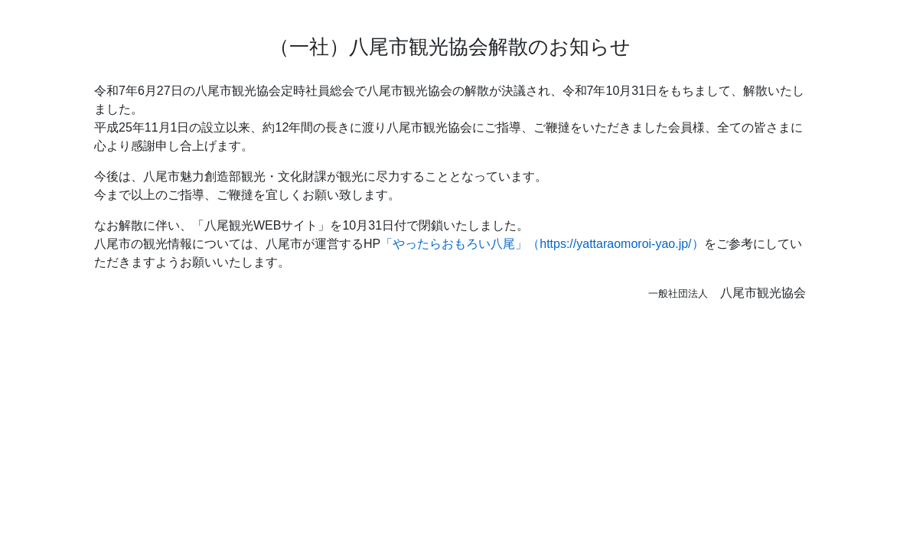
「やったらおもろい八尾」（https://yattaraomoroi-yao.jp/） (541, 243)
